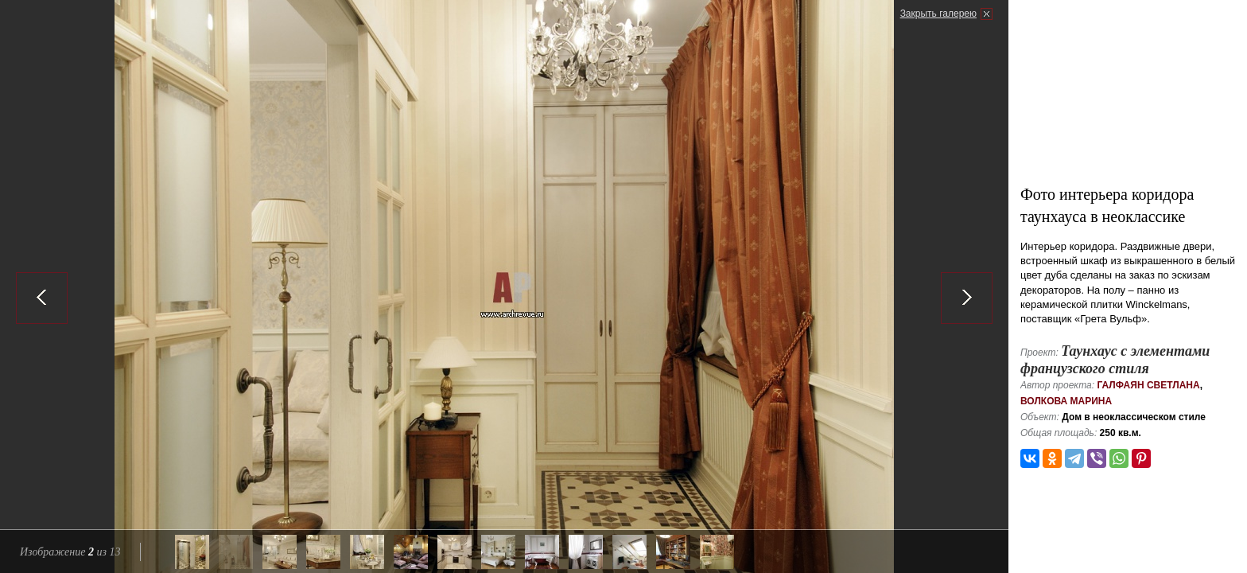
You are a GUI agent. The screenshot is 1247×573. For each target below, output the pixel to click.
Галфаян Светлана (1148, 385)
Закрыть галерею (938, 13)
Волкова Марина (1066, 401)
